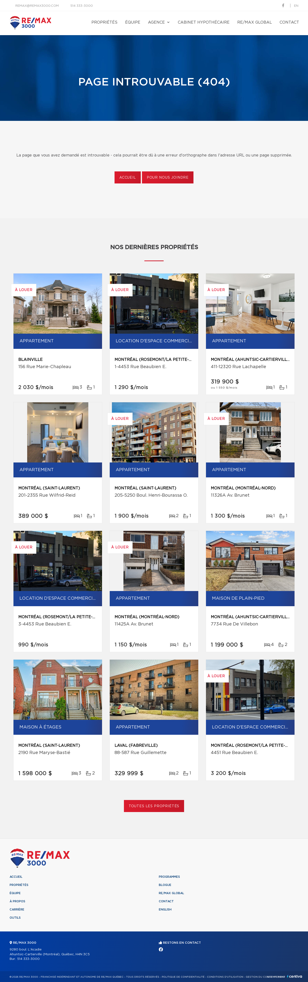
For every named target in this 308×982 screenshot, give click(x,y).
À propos (17, 901)
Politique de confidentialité (183, 977)
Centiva (294, 976)
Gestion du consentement (265, 977)
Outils (15, 917)
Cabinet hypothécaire (204, 22)
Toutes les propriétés (154, 806)
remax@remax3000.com (37, 5)
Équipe (132, 22)
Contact (289, 22)
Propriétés (104, 22)
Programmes (169, 876)
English (165, 909)
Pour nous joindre (168, 177)
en (296, 5)
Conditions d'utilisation (225, 977)
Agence (156, 22)
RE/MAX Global (254, 22)
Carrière (17, 909)
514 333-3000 (81, 5)
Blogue (165, 885)
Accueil (127, 177)
